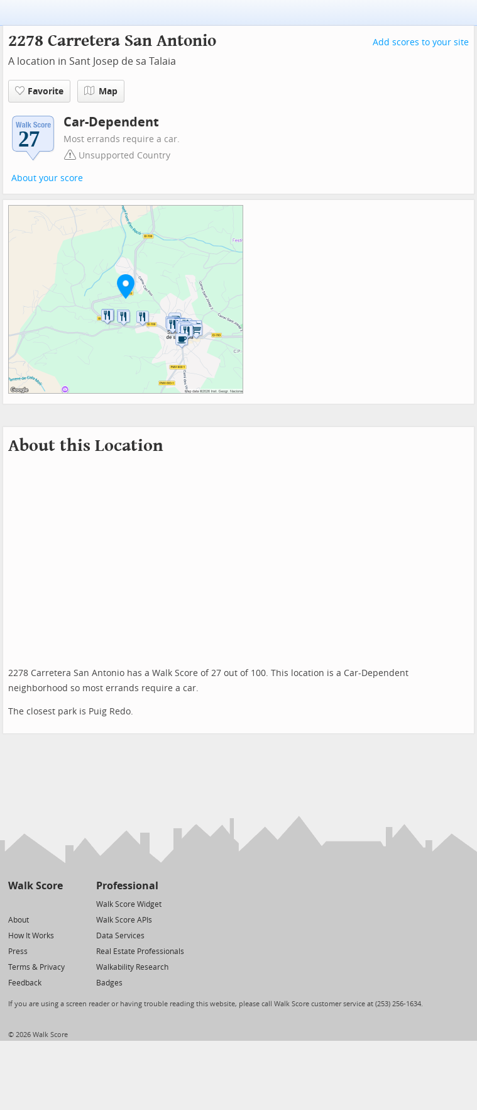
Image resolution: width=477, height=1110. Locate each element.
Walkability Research (132, 967)
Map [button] (101, 91)
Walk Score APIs (124, 920)
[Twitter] (15, 903)
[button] (125, 286)
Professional (127, 886)
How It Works (31, 935)
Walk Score (35, 886)
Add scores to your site (421, 42)
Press (18, 951)
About (18, 920)
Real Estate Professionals (140, 951)
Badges (109, 983)
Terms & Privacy (36, 967)
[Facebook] (35, 903)
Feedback (24, 983)
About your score (47, 178)
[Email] (54, 903)
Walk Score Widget (129, 904)
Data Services (120, 935)
